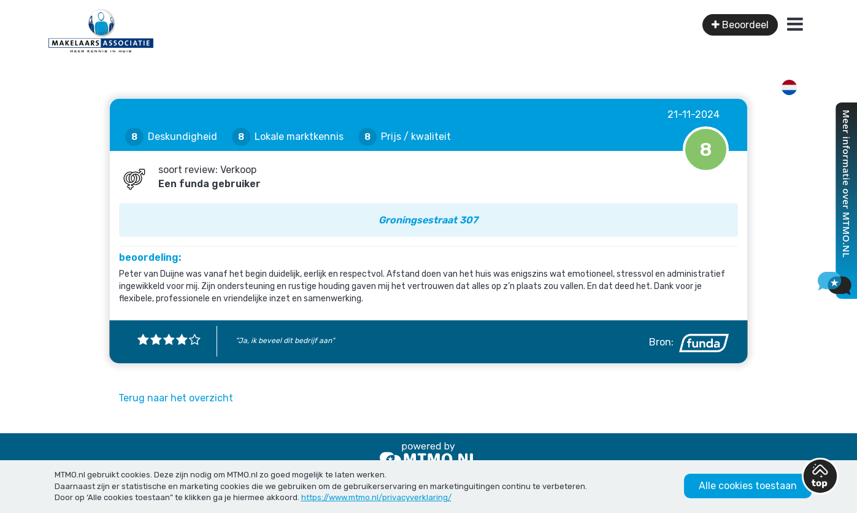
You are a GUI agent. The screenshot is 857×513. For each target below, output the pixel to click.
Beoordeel (740, 25)
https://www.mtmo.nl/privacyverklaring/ (376, 497)
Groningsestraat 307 (428, 220)
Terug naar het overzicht (175, 398)
